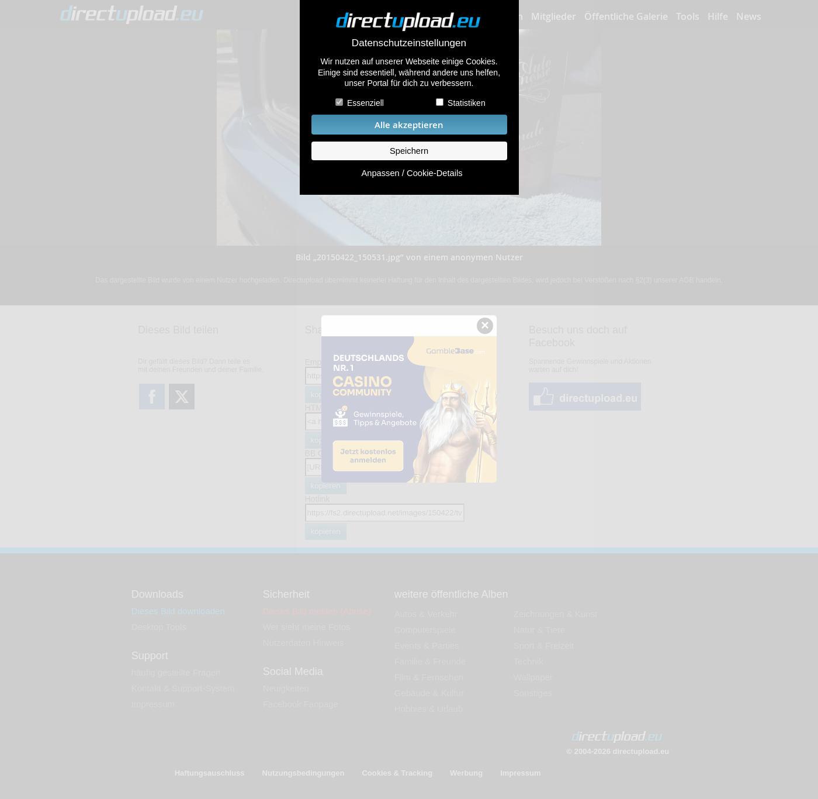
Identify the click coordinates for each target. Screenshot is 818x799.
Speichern (409, 151)
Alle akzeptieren (409, 124)
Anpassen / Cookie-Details (411, 173)
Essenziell (365, 103)
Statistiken (467, 103)
